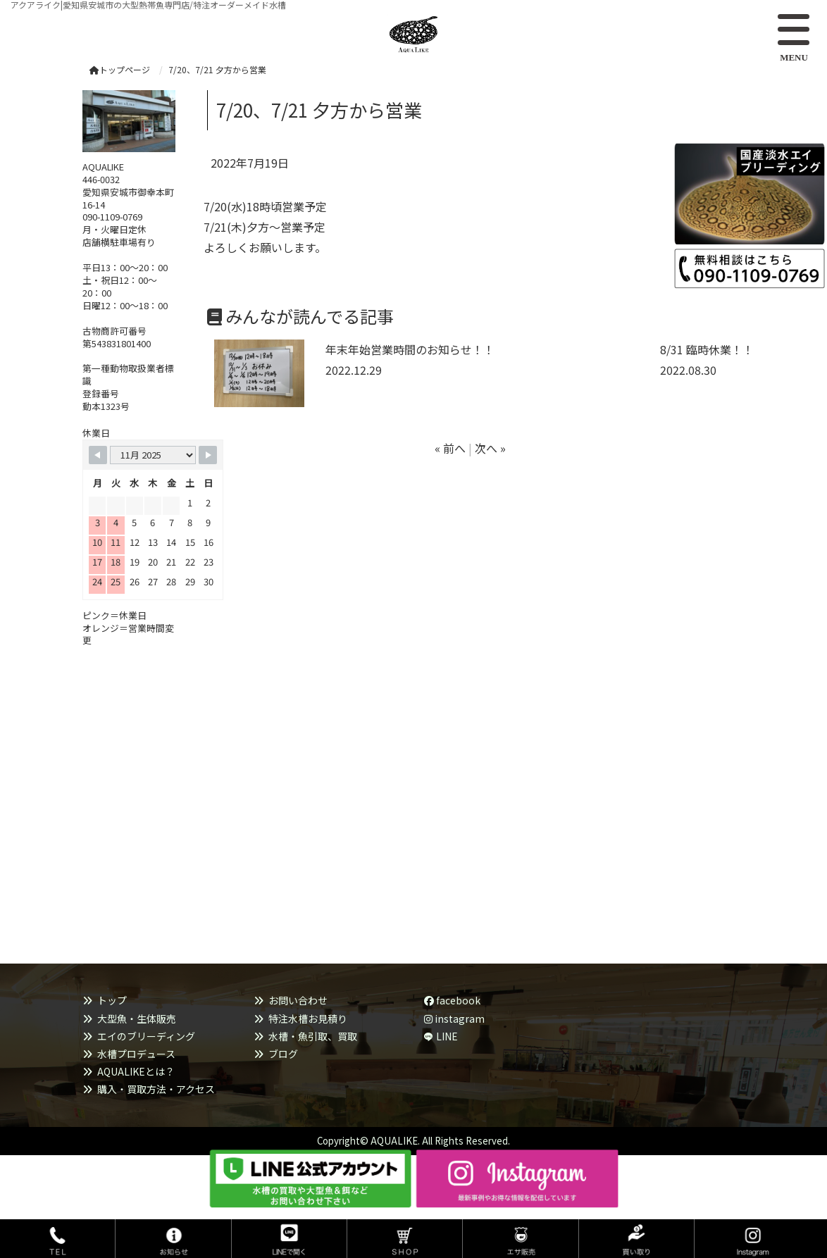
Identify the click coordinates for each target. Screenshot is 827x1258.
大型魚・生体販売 (136, 1018)
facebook (452, 1000)
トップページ (119, 69)
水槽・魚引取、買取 (312, 1036)
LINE (447, 1036)
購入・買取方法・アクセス (156, 1089)
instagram (454, 1018)
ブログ (283, 1054)
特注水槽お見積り (307, 1018)
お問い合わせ (298, 1000)
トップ (112, 1000)
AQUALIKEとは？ (136, 1071)
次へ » (490, 448)
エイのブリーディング (146, 1036)
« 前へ (450, 448)
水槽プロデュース (136, 1054)
